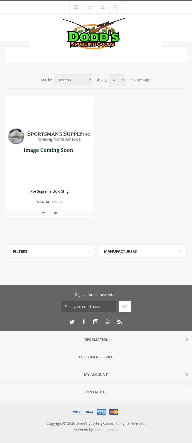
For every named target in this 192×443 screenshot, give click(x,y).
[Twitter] (72, 322)
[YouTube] (108, 322)
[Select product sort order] (73, 80)
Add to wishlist (55, 213)
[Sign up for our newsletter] (89, 306)
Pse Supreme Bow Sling (49, 191)
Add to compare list (44, 213)
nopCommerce (106, 429)
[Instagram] (96, 322)
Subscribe (125, 306)
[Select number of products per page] (118, 80)
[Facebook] (84, 322)
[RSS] (120, 322)
